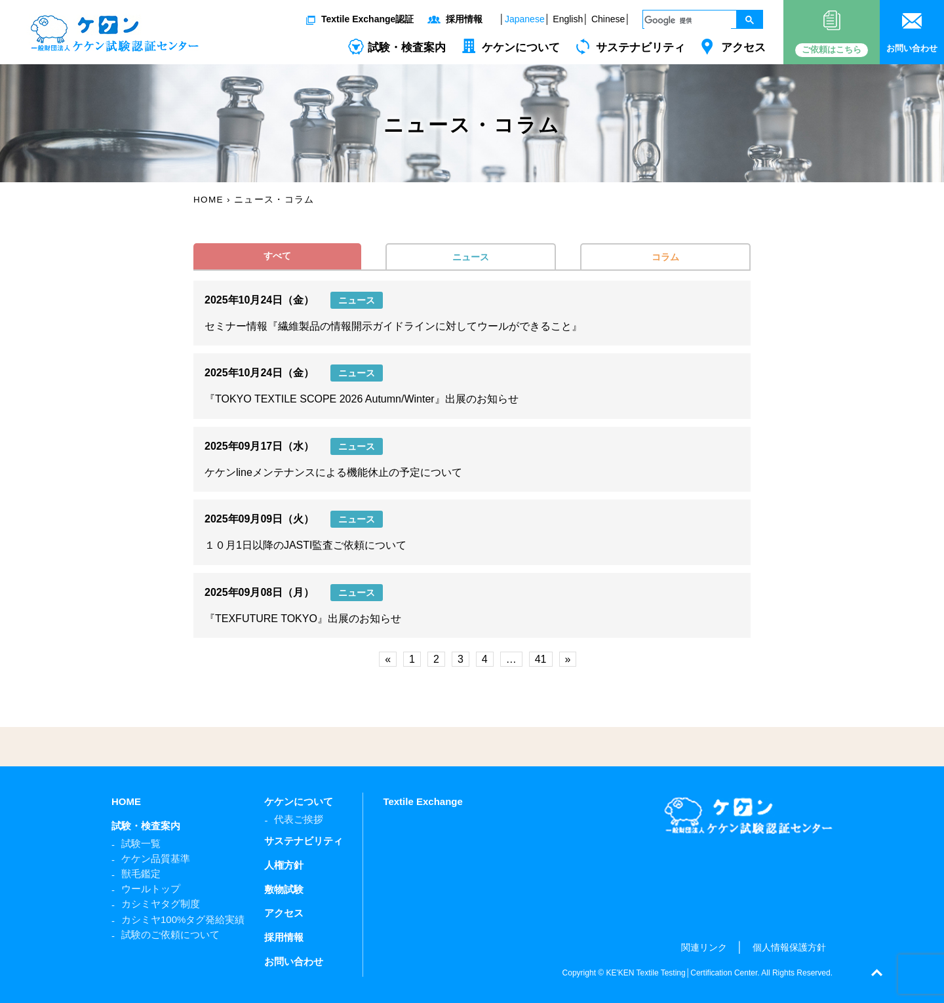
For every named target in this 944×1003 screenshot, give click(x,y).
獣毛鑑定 (141, 873)
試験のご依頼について (170, 934)
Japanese (525, 19)
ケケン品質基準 (155, 858)
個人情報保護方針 (789, 947)
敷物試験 (284, 889)
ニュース (470, 257)
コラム (665, 257)
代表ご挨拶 (298, 819)
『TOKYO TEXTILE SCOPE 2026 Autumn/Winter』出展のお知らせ (362, 398)
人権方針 (284, 865)
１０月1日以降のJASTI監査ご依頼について (305, 545)
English (568, 19)
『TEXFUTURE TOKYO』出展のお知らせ (303, 618)
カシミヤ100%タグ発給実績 (183, 919)
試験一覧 (141, 843)
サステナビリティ (640, 47)
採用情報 (464, 19)
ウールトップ (150, 888)
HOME (126, 801)
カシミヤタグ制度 (160, 903)
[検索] (687, 20)
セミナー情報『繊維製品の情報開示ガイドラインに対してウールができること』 (393, 326)
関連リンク (704, 947)
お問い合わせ (293, 961)
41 (541, 659)
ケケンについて (521, 47)
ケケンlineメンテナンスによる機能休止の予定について (333, 472)
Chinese (608, 19)
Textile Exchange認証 (367, 19)
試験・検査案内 (407, 47)
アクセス (743, 47)
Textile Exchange (422, 801)
